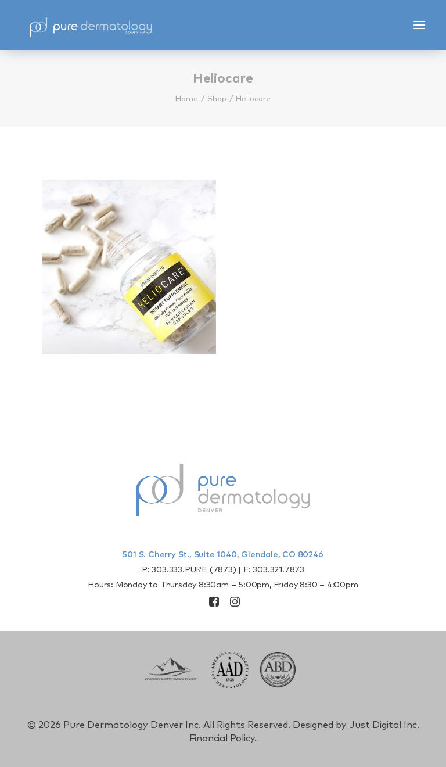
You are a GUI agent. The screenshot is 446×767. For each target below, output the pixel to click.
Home (186, 99)
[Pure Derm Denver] (90, 25)
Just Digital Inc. (384, 725)
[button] (419, 25)
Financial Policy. (223, 738)
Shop (216, 99)
